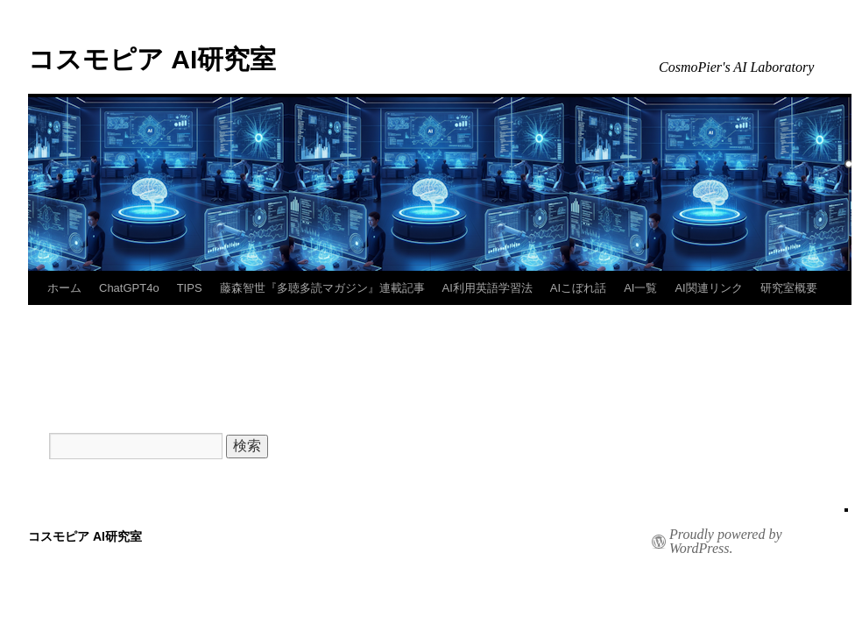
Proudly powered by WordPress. (725, 542)
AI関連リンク (708, 287)
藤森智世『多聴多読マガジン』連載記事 (322, 287)
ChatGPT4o (129, 287)
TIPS (189, 287)
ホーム (64, 287)
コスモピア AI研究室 (152, 59)
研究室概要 (788, 287)
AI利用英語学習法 (487, 287)
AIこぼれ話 (578, 287)
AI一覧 (640, 287)
